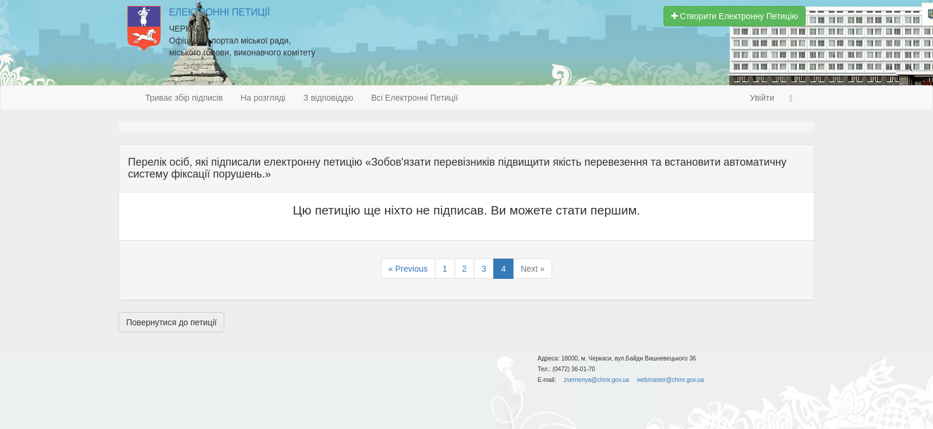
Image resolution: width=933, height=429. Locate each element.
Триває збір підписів (184, 97)
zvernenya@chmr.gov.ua (596, 380)
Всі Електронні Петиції (414, 97)
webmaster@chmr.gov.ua (670, 380)
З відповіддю (328, 97)
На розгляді (262, 97)
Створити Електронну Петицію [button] (734, 16)
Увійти (762, 97)
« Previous (408, 268)
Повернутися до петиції (171, 322)
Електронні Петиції (219, 12)
